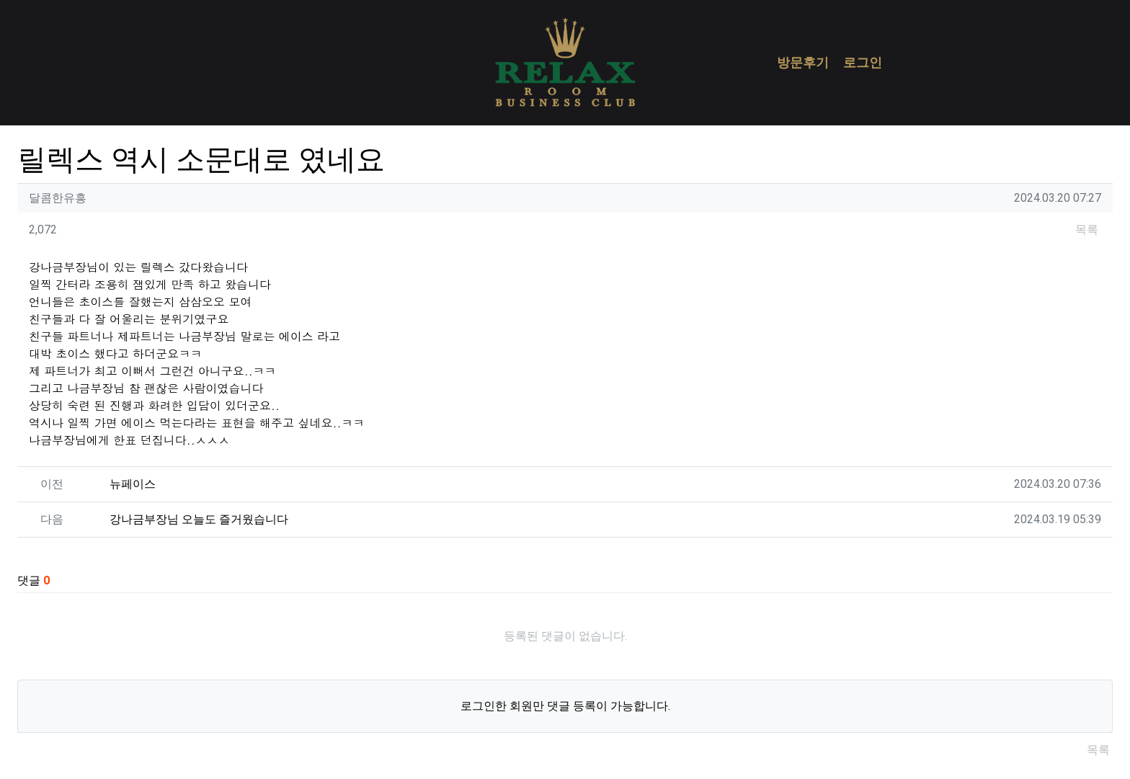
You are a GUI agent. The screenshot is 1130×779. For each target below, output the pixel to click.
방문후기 (803, 62)
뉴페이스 (133, 484)
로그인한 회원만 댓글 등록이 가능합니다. (565, 706)
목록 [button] (1086, 229)
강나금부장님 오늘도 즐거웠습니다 (199, 519)
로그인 (862, 62)
